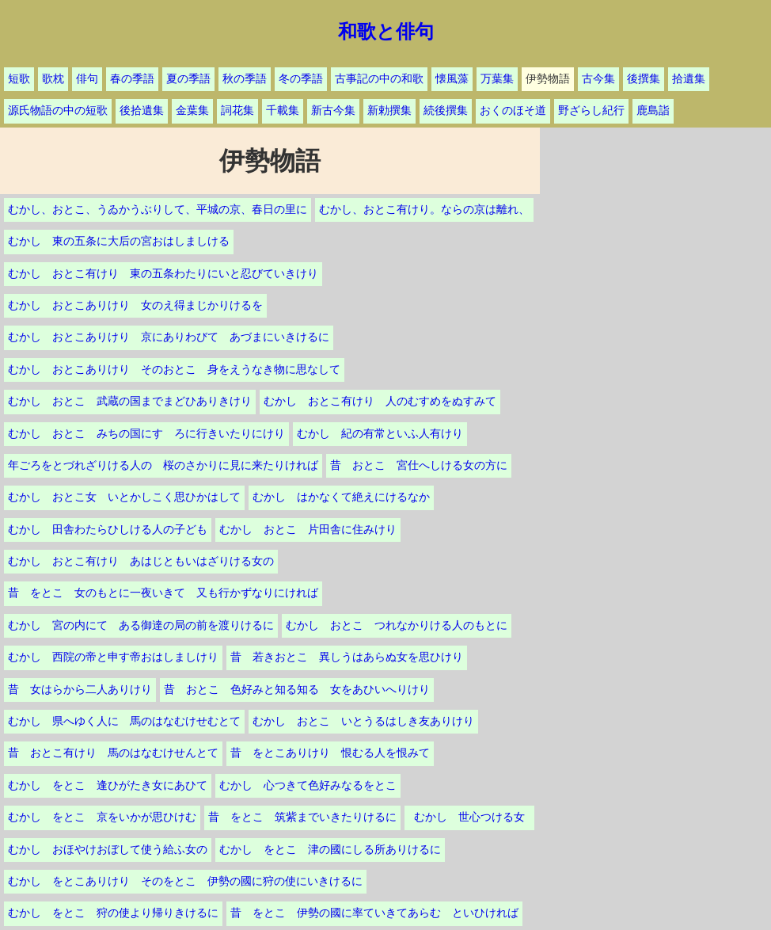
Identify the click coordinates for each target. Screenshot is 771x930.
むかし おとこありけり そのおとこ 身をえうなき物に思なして (174, 369)
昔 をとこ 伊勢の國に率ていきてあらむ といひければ (374, 913)
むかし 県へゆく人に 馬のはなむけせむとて (124, 721)
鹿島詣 (653, 110)
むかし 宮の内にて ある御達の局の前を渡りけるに (141, 625)
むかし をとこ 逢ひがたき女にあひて (107, 785)
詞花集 (237, 110)
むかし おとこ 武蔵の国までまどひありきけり (130, 401)
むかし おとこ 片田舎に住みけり (308, 530)
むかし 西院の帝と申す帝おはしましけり (113, 657)
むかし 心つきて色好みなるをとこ (308, 785)
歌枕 (53, 79)
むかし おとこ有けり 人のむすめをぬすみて (380, 401)
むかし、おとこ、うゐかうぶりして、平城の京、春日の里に (157, 209)
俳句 (87, 79)
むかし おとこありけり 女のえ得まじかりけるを (135, 305)
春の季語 (132, 79)
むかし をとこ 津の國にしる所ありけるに (330, 850)
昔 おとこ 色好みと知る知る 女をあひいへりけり (297, 690)
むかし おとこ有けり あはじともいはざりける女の (141, 561)
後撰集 (643, 79)
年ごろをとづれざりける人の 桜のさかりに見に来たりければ (163, 465)
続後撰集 (445, 110)
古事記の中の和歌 (379, 79)
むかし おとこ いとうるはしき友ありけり (363, 721)
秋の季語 (244, 79)
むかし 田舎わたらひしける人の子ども (107, 530)
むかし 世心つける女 (475, 817)
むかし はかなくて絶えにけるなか (341, 497)
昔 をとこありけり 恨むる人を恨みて (330, 753)
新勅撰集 (389, 110)
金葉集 (192, 110)
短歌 (19, 79)
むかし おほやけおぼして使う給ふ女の (107, 850)
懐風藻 (452, 79)
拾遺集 (688, 79)
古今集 (598, 79)
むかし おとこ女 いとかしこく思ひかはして (124, 497)
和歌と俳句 (386, 31)
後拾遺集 (142, 110)
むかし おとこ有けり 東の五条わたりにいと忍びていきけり (163, 274)
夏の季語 (188, 79)
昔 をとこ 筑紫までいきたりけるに (302, 817)
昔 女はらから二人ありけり (80, 690)
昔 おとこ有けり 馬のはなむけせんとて (113, 753)
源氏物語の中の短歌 (58, 110)
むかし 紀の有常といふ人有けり (380, 434)
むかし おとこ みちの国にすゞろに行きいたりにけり (146, 434)
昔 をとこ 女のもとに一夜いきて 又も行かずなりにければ (163, 593)
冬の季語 (301, 79)
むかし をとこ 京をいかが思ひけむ (102, 817)
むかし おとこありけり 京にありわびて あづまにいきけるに (168, 337)
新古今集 (333, 110)
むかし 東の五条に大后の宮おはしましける (119, 241)
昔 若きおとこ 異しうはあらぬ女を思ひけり (346, 657)
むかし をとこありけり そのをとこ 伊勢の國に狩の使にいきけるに (185, 881)
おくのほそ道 (513, 110)
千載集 (282, 110)
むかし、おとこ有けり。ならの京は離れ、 (424, 209)
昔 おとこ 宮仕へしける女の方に (418, 465)
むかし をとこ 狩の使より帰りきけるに (113, 913)
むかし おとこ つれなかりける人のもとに (396, 625)
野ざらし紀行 (591, 110)
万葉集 (497, 79)
